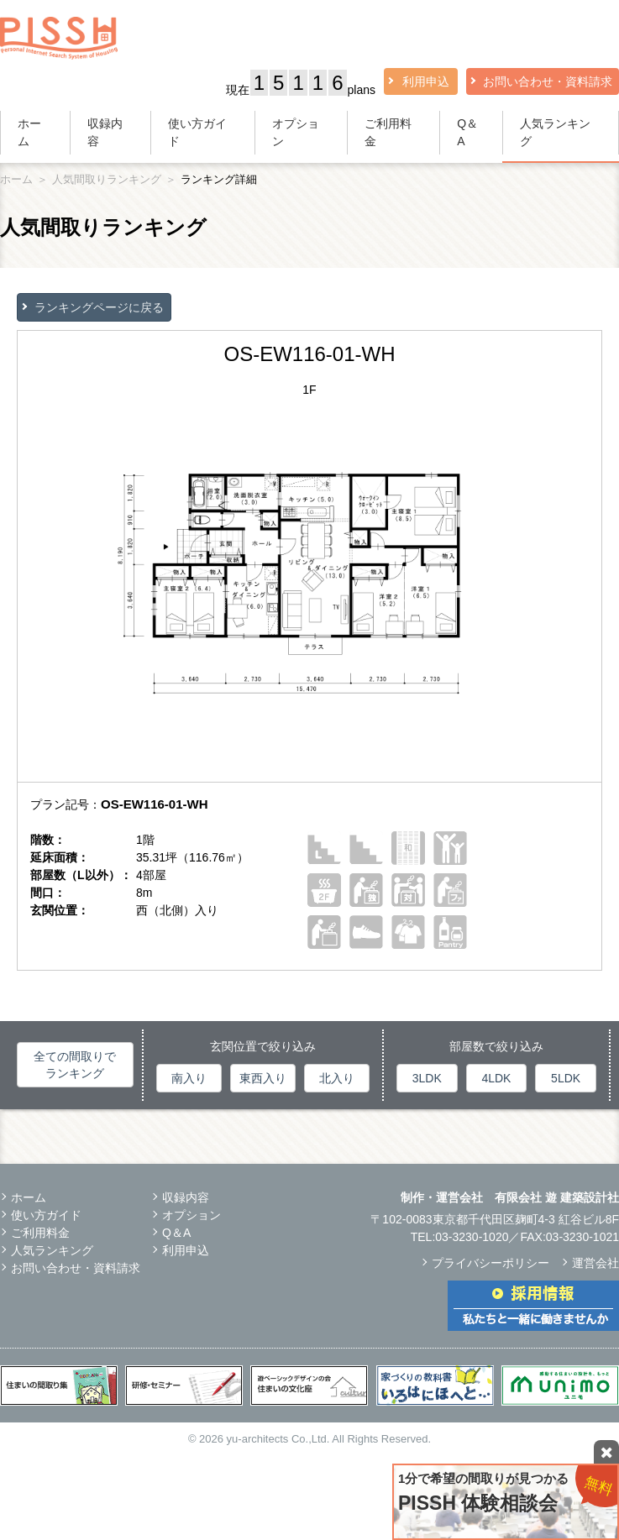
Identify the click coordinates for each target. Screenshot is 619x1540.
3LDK (427, 1078)
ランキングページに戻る (99, 307)
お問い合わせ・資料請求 (547, 81)
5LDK (565, 1078)
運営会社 (595, 1263)
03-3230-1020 (471, 1237)
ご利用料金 (388, 132)
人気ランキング (555, 132)
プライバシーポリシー (490, 1263)
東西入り (262, 1078)
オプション (295, 132)
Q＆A (467, 132)
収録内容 (105, 132)
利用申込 (425, 81)
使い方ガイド (197, 132)
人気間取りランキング (106, 179)
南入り (189, 1078)
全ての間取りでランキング (75, 1065)
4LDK (496, 1078)
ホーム (29, 132)
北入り (336, 1078)
